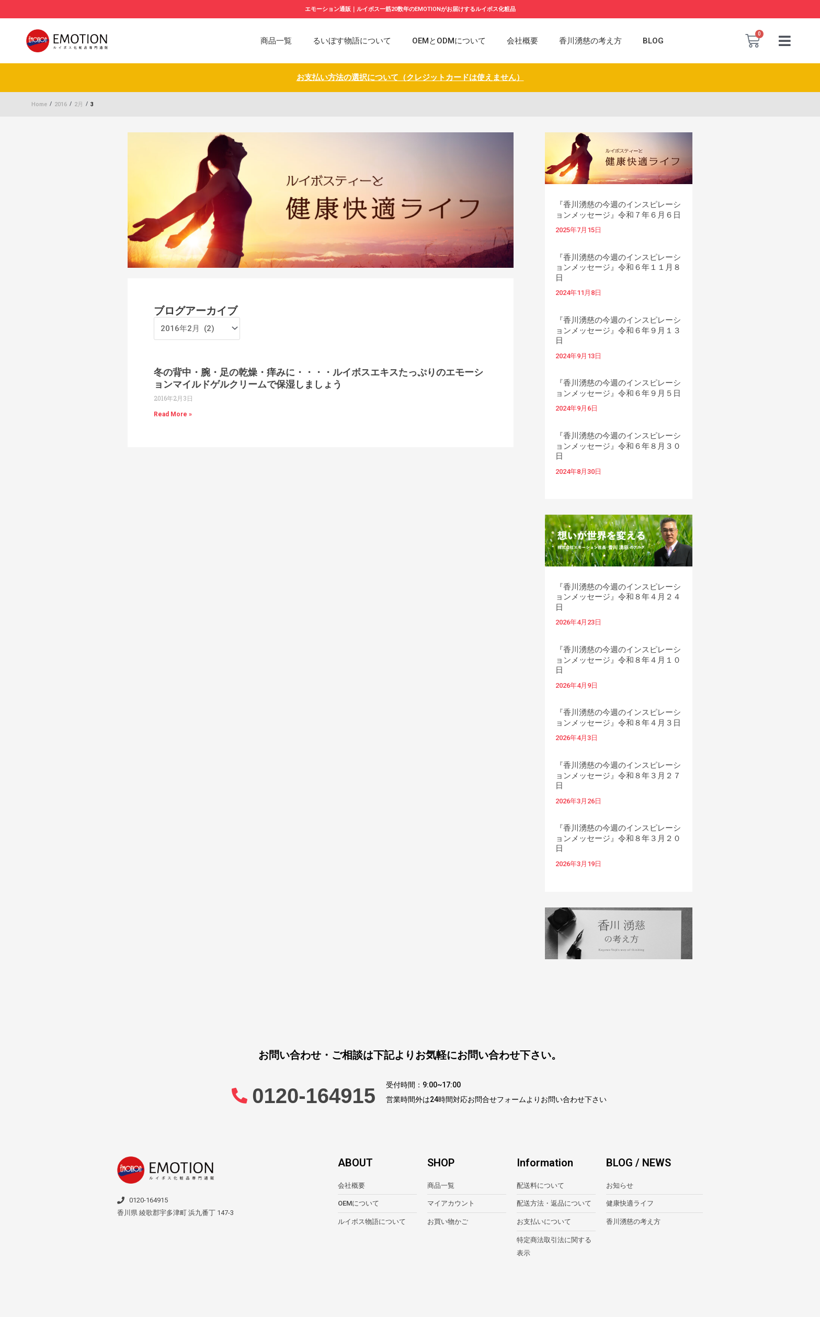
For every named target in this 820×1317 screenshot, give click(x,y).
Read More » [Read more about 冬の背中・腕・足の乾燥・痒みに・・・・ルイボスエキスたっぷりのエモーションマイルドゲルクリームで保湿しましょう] (173, 414)
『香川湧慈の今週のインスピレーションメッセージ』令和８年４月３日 (618, 718)
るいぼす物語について (352, 41)
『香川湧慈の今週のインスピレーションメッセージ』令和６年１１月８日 (618, 267)
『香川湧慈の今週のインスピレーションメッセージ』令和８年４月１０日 (618, 660)
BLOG (653, 41)
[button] (785, 41)
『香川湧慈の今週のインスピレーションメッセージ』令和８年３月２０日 (618, 838)
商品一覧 (276, 41)
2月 (78, 104)
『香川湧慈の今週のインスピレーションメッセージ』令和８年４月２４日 (618, 597)
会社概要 (522, 41)
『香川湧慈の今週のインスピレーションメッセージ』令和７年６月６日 (618, 210)
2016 (60, 104)
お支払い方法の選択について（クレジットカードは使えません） (410, 77)
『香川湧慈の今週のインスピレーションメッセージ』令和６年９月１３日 (618, 330)
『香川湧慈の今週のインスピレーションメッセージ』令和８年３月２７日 (618, 775)
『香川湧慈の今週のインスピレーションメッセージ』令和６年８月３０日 (618, 446)
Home (39, 104)
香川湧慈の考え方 (590, 41)
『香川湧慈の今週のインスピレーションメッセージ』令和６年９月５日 (618, 388)
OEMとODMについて (449, 41)
